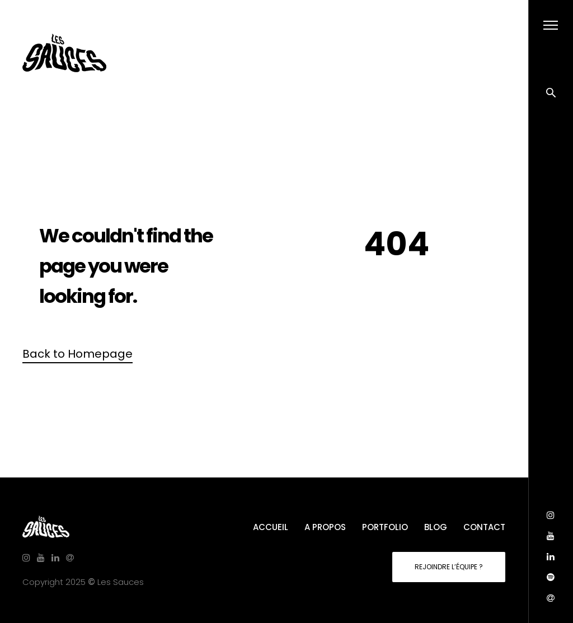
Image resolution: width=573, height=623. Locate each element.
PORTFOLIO (385, 527)
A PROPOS (325, 527)
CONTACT (484, 527)
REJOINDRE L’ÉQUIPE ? (449, 567)
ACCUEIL (270, 527)
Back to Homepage (77, 354)
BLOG (435, 527)
